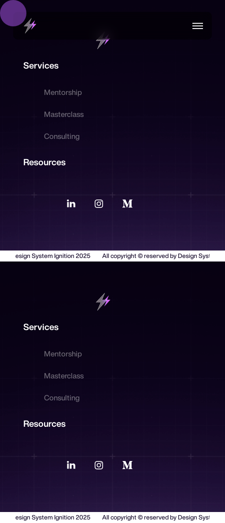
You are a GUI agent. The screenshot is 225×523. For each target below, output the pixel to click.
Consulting (62, 136)
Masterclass (64, 114)
